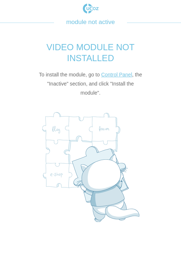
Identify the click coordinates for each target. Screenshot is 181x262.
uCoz (91, 8)
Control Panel (116, 75)
